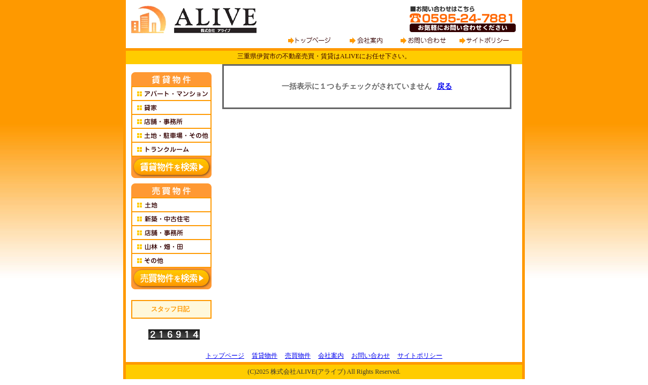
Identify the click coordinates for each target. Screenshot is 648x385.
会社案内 (331, 355)
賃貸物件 (264, 355)
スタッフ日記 (170, 309)
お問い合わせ (370, 355)
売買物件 (298, 355)
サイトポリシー (419, 355)
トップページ (225, 355)
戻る (444, 86)
